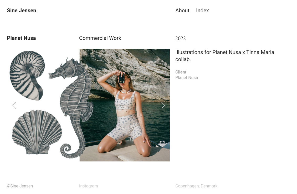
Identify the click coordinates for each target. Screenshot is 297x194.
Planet (181, 77)
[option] (88, 105)
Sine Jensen (21, 10)
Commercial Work (100, 38)
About (182, 10)
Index (202, 10)
